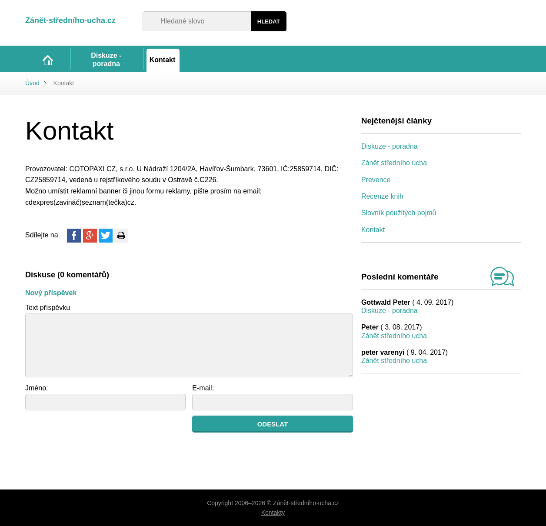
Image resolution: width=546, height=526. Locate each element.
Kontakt (373, 229)
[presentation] (91, 432)
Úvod (32, 83)
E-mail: (203, 388)
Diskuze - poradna (389, 146)
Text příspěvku (47, 307)
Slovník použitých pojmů (398, 212)
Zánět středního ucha (394, 162)
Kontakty (273, 512)
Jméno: (36, 388)
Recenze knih (382, 196)
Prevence (376, 179)
